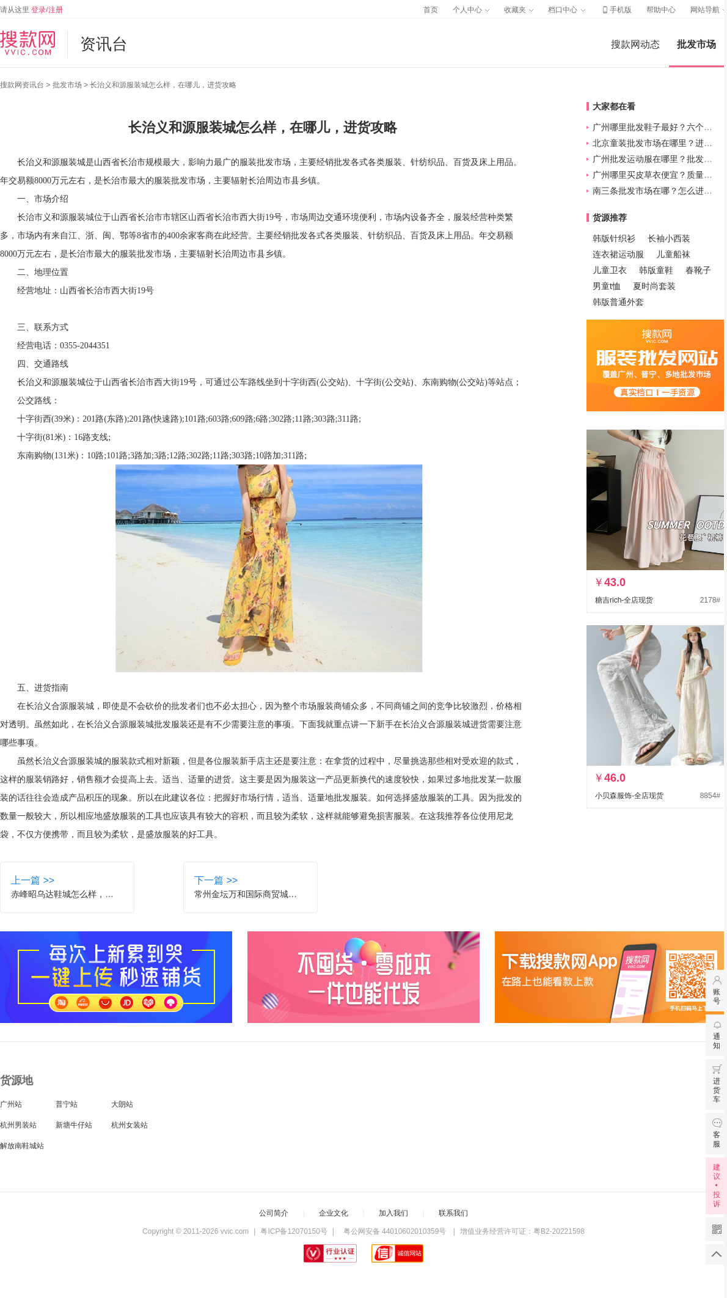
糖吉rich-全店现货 (624, 600)
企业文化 (333, 1213)
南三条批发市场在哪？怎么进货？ (657, 191)
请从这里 (31, 10)
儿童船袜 (673, 254)
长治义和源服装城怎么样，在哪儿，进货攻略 (163, 85)
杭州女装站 (129, 1125)
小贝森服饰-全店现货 (629, 795)
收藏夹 (518, 10)
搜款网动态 (635, 44)
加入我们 (393, 1213)
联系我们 (453, 1213)
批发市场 (696, 44)
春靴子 (698, 270)
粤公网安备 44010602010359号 (394, 1231)
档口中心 (566, 10)
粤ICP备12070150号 (293, 1231)
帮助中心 (661, 10)
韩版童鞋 (656, 270)
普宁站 (67, 1104)
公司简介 (273, 1213)
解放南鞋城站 (22, 1146)
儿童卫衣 (610, 270)
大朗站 (122, 1104)
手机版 (616, 10)
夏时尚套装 (654, 286)
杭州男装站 (18, 1125)
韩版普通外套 (618, 302)
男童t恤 (607, 286)
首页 (430, 10)
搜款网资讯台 (22, 85)
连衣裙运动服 (618, 254)
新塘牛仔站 (74, 1125)
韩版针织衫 (614, 238)
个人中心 (471, 10)
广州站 (11, 1104)
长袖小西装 (669, 238)
